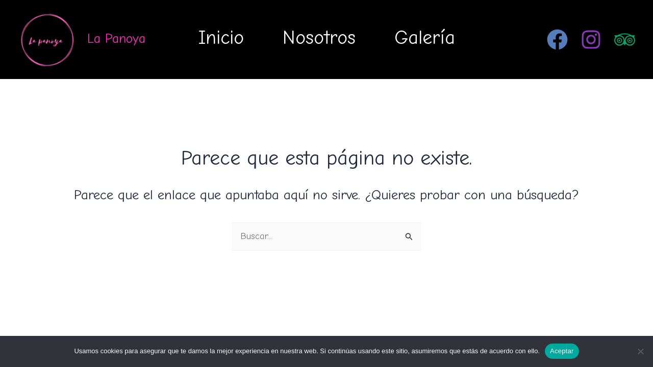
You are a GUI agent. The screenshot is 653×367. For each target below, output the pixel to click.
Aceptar (562, 351)
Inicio (221, 37)
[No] (640, 351)
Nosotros (319, 37)
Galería (424, 37)
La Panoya (116, 38)
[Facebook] (557, 39)
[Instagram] (591, 39)
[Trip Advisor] (624, 39)
